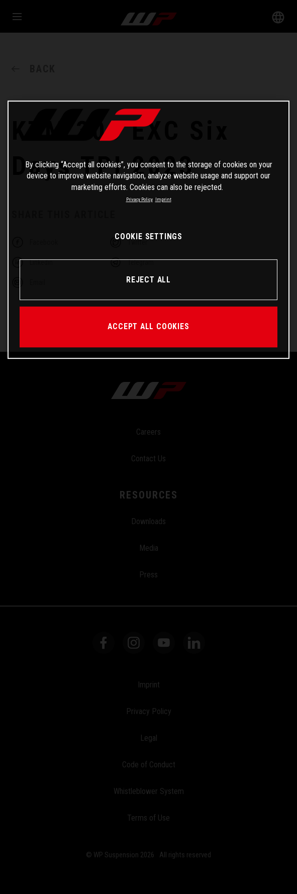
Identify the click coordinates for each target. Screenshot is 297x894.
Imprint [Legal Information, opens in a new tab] (163, 199)
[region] (148, 230)
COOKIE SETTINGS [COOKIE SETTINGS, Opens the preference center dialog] (148, 236)
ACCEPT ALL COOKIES (148, 326)
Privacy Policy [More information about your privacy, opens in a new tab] (139, 199)
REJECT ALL (148, 279)
